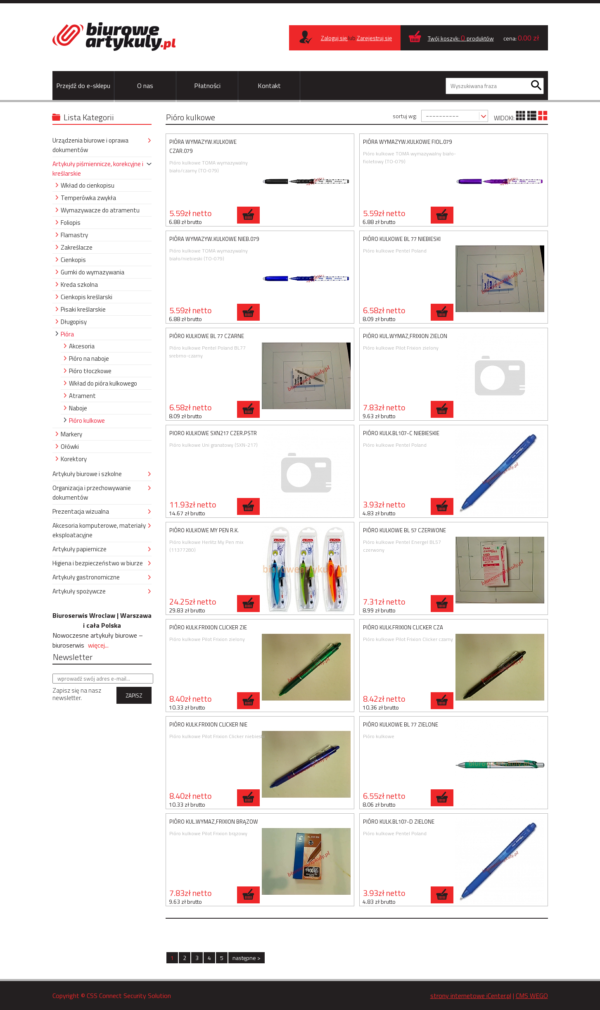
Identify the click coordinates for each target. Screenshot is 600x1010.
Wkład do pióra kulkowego (103, 383)
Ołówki (70, 446)
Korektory (74, 459)
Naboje (78, 408)
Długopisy (74, 321)
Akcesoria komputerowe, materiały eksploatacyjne (99, 530)
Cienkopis (73, 259)
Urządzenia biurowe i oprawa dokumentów (90, 145)
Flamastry (74, 235)
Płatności (207, 86)
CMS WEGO (532, 995)
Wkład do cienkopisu (87, 185)
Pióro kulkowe (87, 420)
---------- (442, 115)
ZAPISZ (134, 695)
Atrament (82, 395)
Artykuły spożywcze (79, 591)
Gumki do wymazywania (92, 272)
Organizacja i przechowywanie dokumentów (91, 492)
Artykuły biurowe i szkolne (87, 474)
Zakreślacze (76, 247)
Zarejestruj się (374, 37)
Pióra (67, 334)
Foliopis (71, 222)
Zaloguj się (334, 37)
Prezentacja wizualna (80, 511)
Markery (71, 434)
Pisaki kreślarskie (83, 309)
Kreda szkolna (79, 284)
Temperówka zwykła (88, 197)
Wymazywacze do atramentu (100, 210)
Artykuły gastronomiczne (86, 577)
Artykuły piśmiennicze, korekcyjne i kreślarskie (97, 168)
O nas (145, 86)
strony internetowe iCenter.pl (470, 995)
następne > (246, 957)
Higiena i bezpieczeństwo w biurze (97, 563)
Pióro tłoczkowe (90, 371)
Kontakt (269, 86)
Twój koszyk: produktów (461, 38)
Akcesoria (82, 346)
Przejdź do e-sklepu (83, 86)
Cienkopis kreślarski (86, 297)
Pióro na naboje (89, 358)
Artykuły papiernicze (79, 549)
